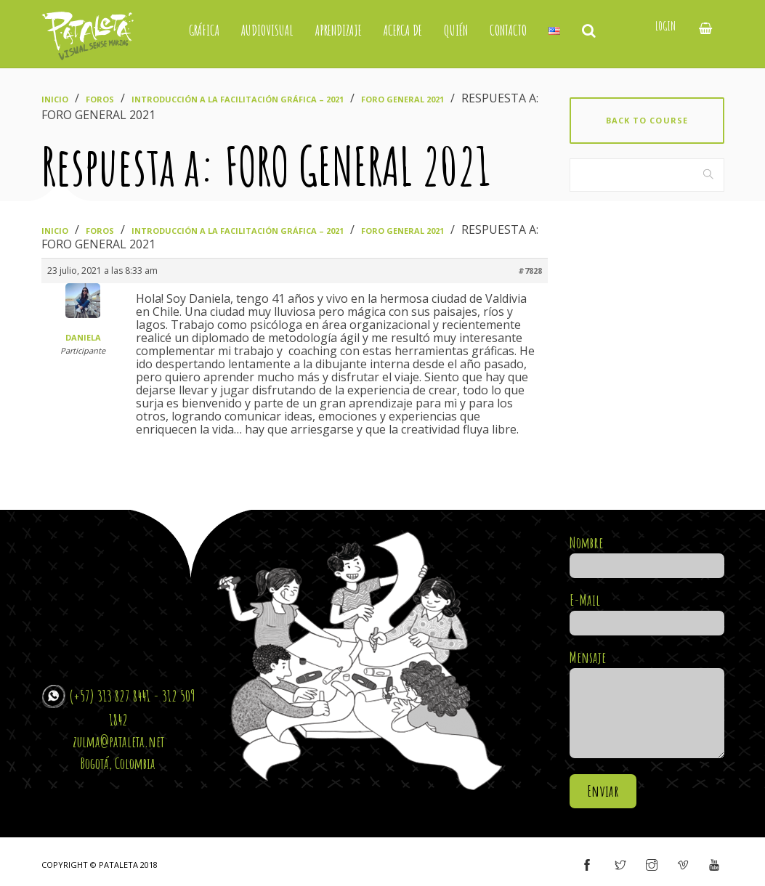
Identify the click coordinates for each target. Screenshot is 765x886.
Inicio (54, 99)
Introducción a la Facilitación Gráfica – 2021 (237, 99)
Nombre (647, 554)
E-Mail (647, 611)
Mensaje (647, 705)
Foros (100, 99)
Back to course (647, 120)
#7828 (530, 270)
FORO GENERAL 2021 (402, 99)
